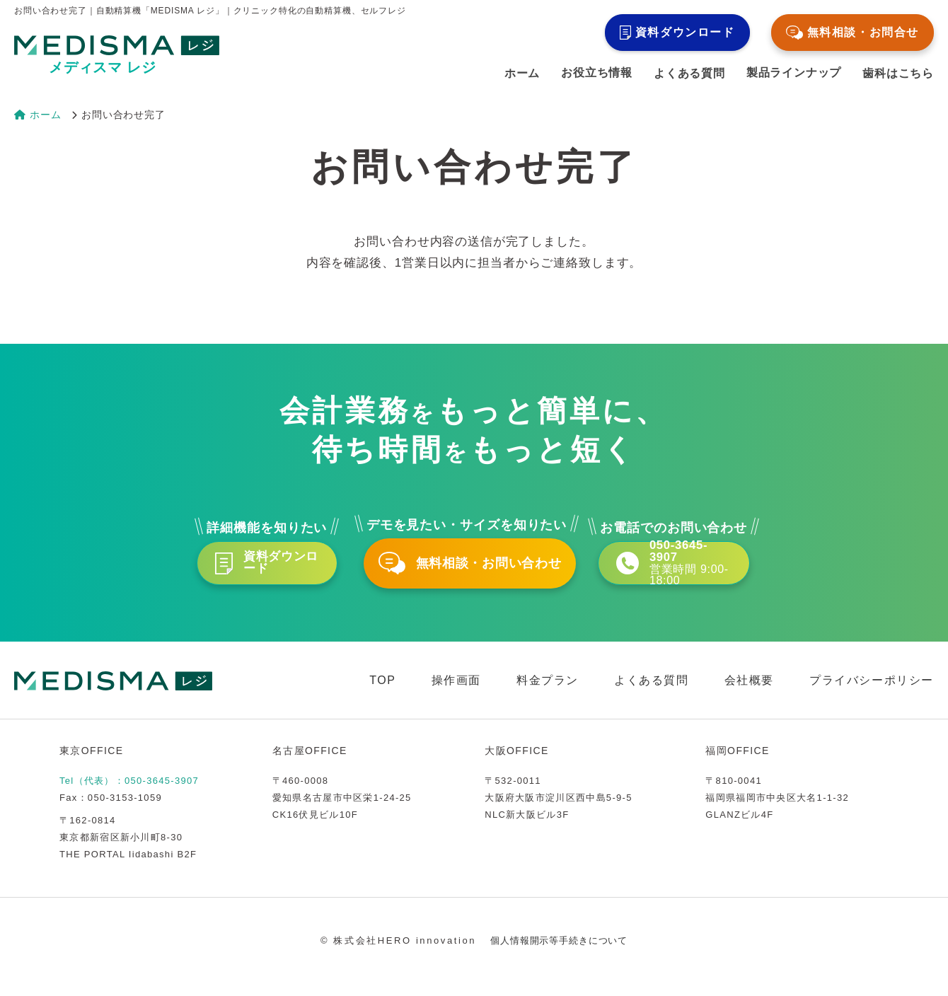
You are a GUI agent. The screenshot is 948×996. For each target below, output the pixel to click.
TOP (382, 694)
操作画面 (456, 694)
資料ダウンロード (677, 32)
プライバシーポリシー (871, 694)
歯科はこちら (898, 73)
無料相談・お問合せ (852, 32)
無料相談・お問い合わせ (474, 569)
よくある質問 (689, 73)
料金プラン (547, 694)
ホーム (522, 73)
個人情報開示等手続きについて (559, 954)
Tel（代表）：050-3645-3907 (129, 794)
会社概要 (749, 694)
